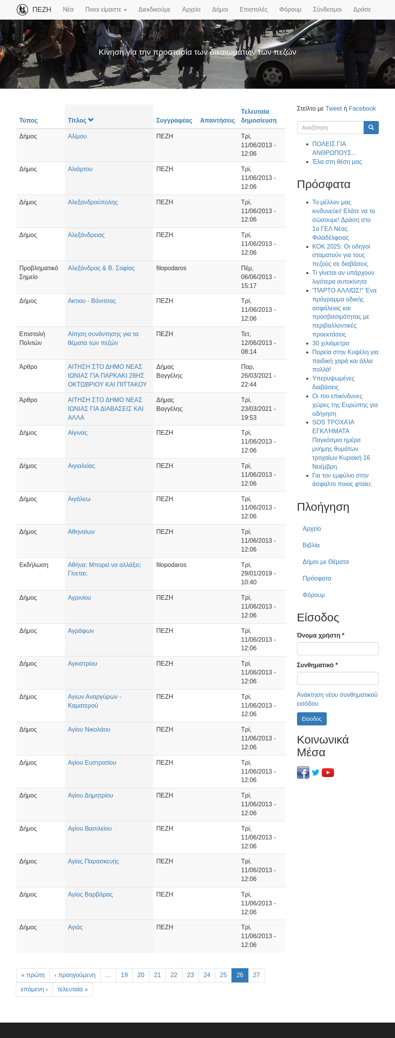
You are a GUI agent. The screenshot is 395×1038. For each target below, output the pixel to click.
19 (124, 975)
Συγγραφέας (174, 120)
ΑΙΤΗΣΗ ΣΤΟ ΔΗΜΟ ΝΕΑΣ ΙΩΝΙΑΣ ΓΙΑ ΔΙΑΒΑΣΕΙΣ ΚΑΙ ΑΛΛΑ (105, 409)
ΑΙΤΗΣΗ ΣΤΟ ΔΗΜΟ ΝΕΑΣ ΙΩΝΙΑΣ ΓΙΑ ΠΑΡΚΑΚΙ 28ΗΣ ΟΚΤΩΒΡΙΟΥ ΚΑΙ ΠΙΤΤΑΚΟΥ (107, 375)
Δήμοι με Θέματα (326, 562)
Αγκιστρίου (82, 663)
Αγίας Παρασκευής (93, 861)
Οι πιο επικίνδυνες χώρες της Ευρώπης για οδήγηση (345, 405)
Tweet (334, 108)
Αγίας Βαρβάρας (90, 894)
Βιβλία (311, 545)
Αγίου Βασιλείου (90, 828)
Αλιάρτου (80, 169)
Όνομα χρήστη (320, 635)
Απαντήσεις (217, 120)
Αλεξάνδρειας (86, 235)
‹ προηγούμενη (75, 975)
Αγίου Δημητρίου (90, 795)
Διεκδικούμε (154, 9)
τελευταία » (72, 989)
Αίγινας (78, 432)
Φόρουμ (290, 9)
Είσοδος (312, 719)
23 (190, 975)
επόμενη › (34, 989)
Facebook (362, 108)
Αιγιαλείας (81, 466)
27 (256, 975)
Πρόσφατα (317, 578)
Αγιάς (75, 927)
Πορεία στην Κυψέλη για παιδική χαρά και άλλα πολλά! (345, 361)
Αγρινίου (79, 597)
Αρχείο (191, 9)
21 (157, 975)
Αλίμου (77, 136)
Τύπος (28, 120)
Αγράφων (81, 631)
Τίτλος (81, 120)
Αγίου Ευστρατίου (92, 762)
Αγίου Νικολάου (89, 729)
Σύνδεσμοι (327, 9)
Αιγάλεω (79, 499)
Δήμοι (220, 9)
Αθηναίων (81, 531)
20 (140, 975)
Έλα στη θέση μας (337, 161)
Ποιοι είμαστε (106, 9)
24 (207, 975)
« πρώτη (33, 975)
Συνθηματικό (317, 665)
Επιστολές (254, 9)
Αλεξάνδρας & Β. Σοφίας (101, 268)
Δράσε (362, 9)
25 (223, 975)
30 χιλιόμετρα (330, 343)
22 (173, 975)
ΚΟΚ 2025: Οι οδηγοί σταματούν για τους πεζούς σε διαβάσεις (341, 255)
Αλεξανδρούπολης (93, 202)
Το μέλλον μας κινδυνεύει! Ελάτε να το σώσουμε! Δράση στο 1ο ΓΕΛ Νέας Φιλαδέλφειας (343, 220)
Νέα (68, 9)
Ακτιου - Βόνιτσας (92, 301)
